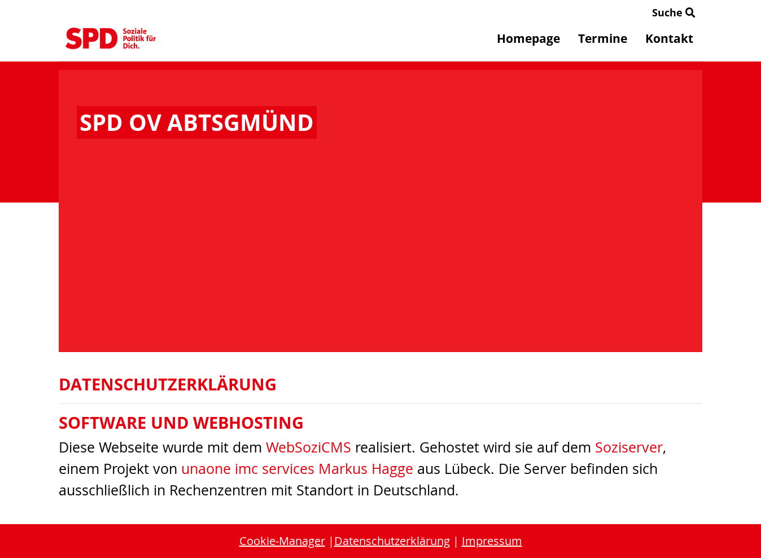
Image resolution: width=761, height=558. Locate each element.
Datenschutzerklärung (392, 540)
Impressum (492, 540)
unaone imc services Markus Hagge (297, 468)
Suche (674, 12)
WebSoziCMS (308, 447)
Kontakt (669, 38)
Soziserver (629, 447)
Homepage (528, 38)
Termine (602, 38)
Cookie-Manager (282, 540)
